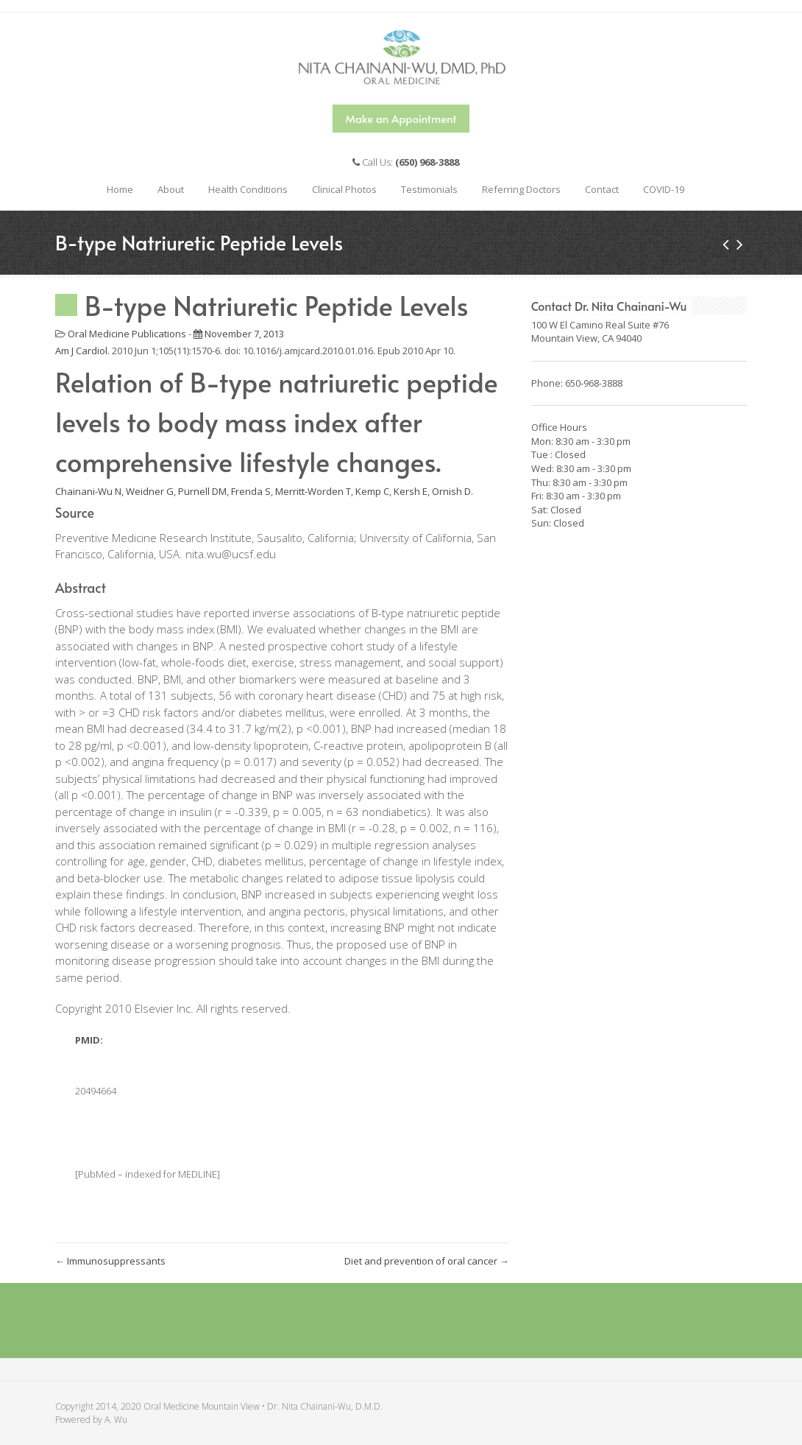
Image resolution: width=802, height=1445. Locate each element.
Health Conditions (244, 185)
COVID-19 (663, 189)
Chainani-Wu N (88, 491)
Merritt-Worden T (313, 491)
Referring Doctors (521, 189)
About (167, 185)
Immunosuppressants (110, 1261)
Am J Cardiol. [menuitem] (82, 350)
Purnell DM (202, 491)
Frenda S (251, 491)
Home (120, 189)
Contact (598, 185)
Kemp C (372, 491)
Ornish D (451, 491)
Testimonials (429, 189)
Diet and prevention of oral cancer (426, 1261)
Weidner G (150, 491)
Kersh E (410, 491)
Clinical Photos (340, 185)
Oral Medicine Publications (127, 333)
